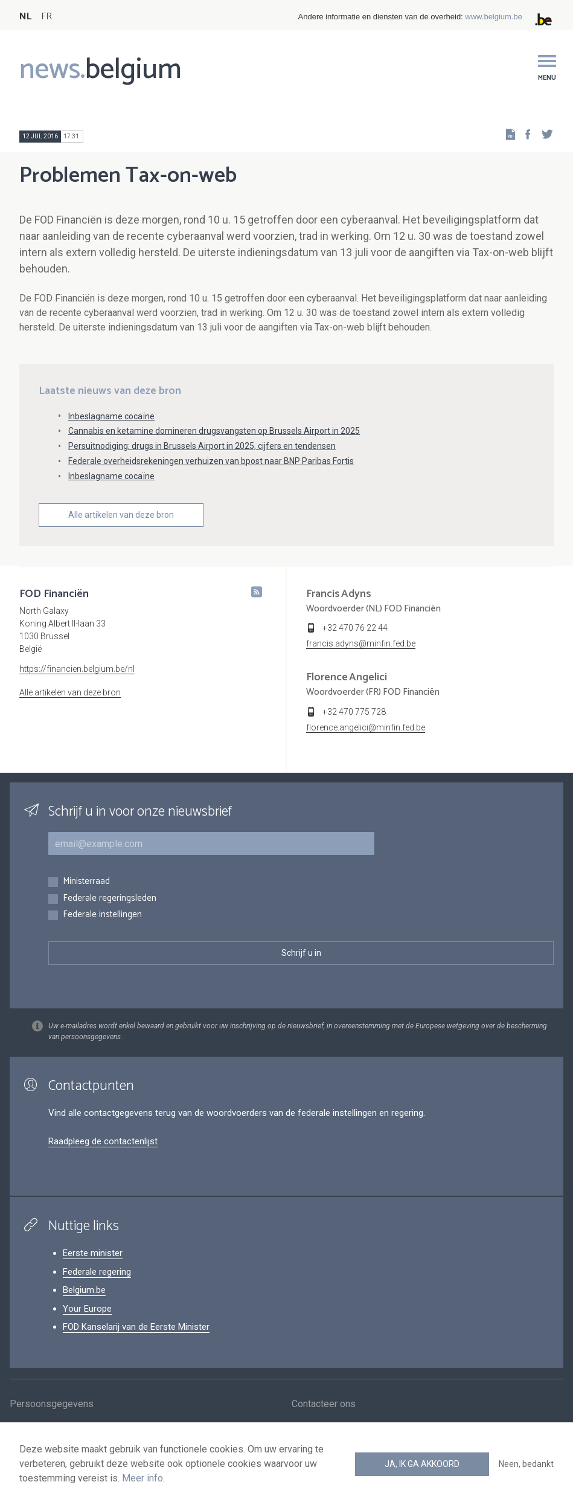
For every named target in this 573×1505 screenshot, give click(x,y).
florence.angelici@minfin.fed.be (365, 727)
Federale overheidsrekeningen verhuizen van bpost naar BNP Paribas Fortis (211, 461)
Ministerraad (86, 882)
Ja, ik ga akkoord (422, 1464)
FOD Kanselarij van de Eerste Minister (136, 1326)
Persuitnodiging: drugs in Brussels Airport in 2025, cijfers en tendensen (202, 446)
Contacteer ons (324, 1405)
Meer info (142, 1478)
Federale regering (97, 1271)
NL (25, 16)
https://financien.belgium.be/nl (77, 669)
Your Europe (87, 1308)
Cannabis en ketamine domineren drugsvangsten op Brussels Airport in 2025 (214, 431)
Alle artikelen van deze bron (121, 515)
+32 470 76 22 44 (355, 628)
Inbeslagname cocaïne (111, 416)
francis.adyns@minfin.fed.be (360, 643)
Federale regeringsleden (109, 899)
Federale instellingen (102, 915)
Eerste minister (93, 1253)
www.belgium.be (493, 16)
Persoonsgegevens (52, 1405)
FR (46, 16)
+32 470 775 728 (354, 712)
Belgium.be (84, 1289)
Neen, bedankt (526, 1464)
